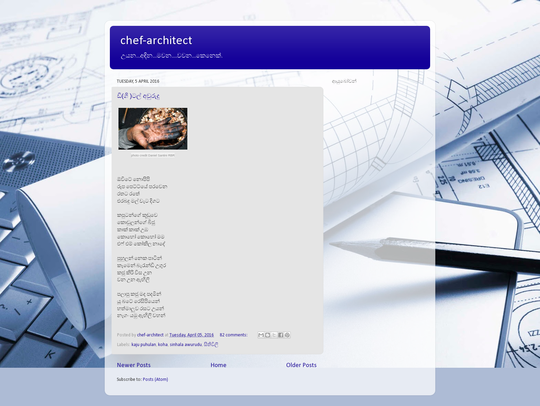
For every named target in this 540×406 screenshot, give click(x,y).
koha (163, 345)
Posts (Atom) (155, 379)
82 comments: (234, 335)
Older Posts (301, 365)
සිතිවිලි (211, 345)
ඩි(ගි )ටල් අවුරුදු (138, 95)
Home (218, 365)
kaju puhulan (144, 345)
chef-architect (156, 41)
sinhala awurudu (186, 345)
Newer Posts (133, 365)
